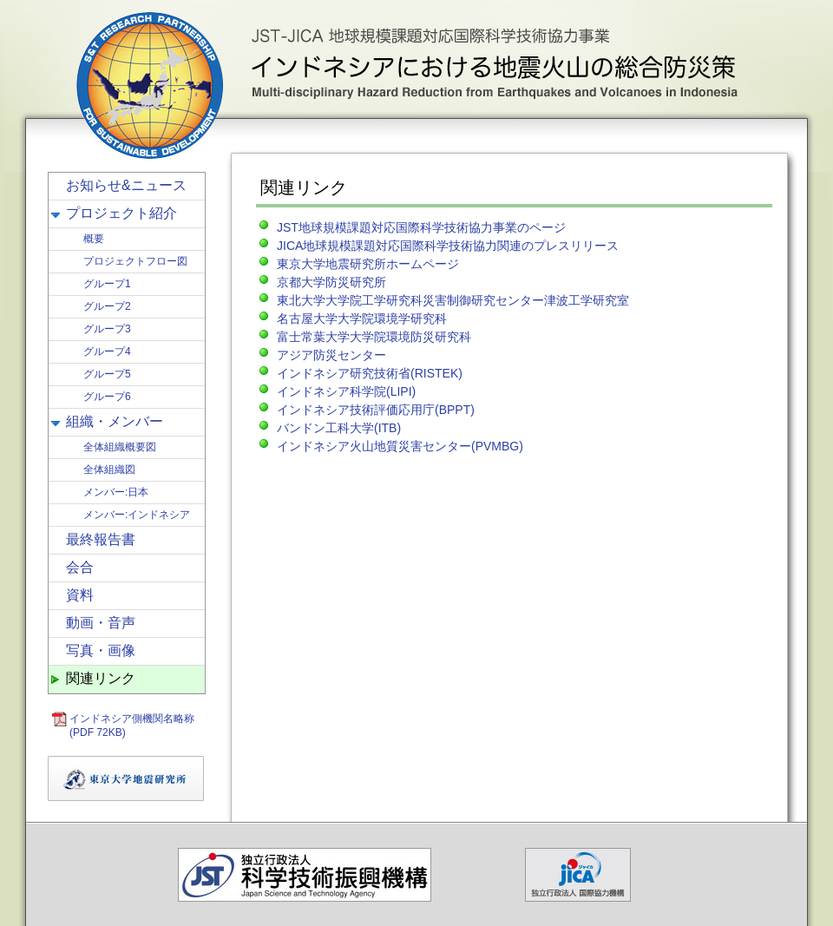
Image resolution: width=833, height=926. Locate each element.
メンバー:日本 (115, 492)
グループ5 (107, 374)
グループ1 (107, 284)
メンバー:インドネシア (136, 515)
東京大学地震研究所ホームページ (368, 264)
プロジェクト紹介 (121, 213)
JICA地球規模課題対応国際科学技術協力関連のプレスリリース (448, 246)
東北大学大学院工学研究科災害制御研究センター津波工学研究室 (453, 300)
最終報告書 (100, 539)
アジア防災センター (331, 355)
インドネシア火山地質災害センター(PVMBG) (400, 446)
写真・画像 (100, 650)
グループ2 (107, 306)
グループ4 (107, 351)
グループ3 (107, 329)
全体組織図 (109, 469)
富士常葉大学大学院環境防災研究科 (374, 337)
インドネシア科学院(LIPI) (346, 391)
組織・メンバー (114, 421)
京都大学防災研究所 (331, 282)
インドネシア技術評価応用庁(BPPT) (376, 410)
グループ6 (107, 397)
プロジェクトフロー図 (135, 261)
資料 (80, 595)
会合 (80, 567)
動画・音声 (100, 622)
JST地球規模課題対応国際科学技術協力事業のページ (421, 227)
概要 (93, 239)
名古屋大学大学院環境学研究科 (362, 318)
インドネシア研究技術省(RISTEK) (369, 373)
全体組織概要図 (119, 447)
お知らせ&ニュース (126, 185)
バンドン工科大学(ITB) (339, 428)
